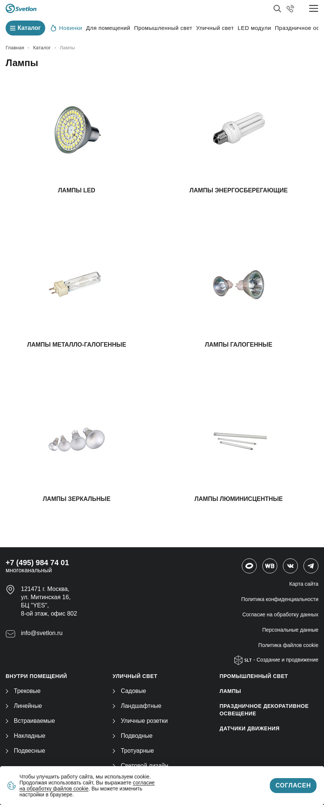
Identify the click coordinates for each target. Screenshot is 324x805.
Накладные (25, 736)
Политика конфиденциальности (279, 599)
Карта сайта (303, 584)
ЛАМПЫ (230, 691)
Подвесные (25, 750)
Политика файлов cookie (288, 645)
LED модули (254, 28)
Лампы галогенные (238, 344)
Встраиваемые (30, 721)
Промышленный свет (163, 28)
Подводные (132, 736)
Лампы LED (76, 190)
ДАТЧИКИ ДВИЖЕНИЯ (249, 728)
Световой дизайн (140, 765)
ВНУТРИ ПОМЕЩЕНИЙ (36, 676)
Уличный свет (215, 28)
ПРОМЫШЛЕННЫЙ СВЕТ (253, 676)
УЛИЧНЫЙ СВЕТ (134, 676)
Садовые (129, 691)
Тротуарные (133, 750)
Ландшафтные (136, 706)
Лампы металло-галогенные (76, 344)
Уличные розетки (140, 721)
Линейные (24, 706)
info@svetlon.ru (41, 633)
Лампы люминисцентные (238, 499)
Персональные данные (290, 630)
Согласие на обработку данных (281, 614)
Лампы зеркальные (76, 499)
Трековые (23, 691)
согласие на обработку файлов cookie (87, 786)
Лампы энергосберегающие (238, 190)
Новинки (66, 27)
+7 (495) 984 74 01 (37, 562)
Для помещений (108, 28)
